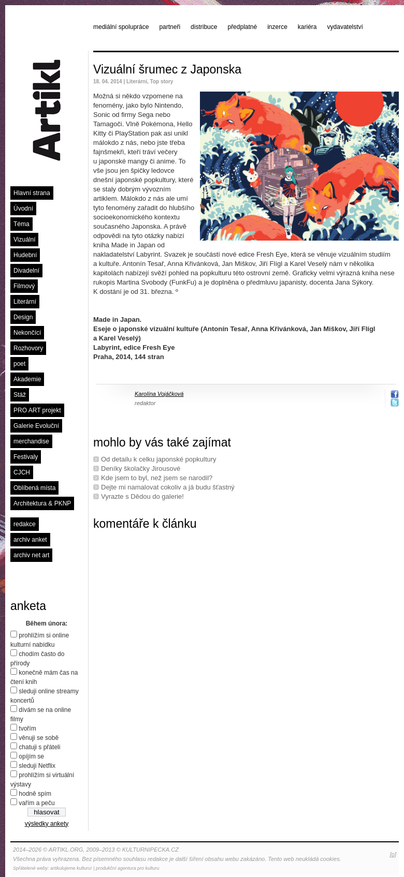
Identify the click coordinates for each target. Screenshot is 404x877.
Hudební (25, 255)
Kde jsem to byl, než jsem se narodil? (156, 478)
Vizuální (24, 239)
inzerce (277, 27)
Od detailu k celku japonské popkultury (159, 459)
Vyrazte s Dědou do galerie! (142, 496)
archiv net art (31, 555)
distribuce (204, 27)
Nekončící (27, 332)
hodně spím (35, 793)
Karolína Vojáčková (159, 394)
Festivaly (25, 456)
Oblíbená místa (34, 488)
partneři (169, 27)
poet (19, 363)
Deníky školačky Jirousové (140, 468)
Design (23, 317)
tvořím (27, 728)
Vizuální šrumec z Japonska (167, 69)
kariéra (307, 27)
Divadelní (26, 270)
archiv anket (30, 539)
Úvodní (23, 208)
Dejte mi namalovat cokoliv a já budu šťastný (168, 487)
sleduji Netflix (37, 765)
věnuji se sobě (39, 737)
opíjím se (31, 756)
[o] (393, 854)
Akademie (27, 379)
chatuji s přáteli (39, 747)
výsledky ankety (47, 823)
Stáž (19, 394)
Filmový (24, 286)
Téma (21, 224)
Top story (162, 81)
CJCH (21, 472)
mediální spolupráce (121, 27)
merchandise (31, 441)
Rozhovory (28, 348)
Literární (24, 301)
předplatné (242, 27)
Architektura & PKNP (42, 503)
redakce (24, 524)
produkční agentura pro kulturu (128, 868)
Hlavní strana (31, 193)
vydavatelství (345, 27)
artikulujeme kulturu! (71, 868)
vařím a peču (36, 803)
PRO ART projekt (37, 410)
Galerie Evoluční (36, 425)
